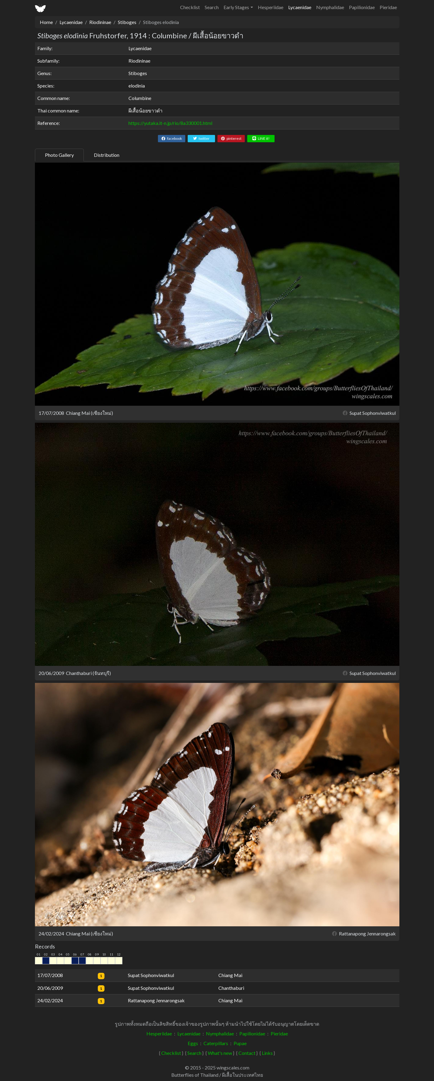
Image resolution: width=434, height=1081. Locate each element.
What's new (220, 1053)
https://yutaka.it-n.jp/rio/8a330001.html (170, 123)
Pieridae (388, 7)
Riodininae (100, 22)
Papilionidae (362, 7)
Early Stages (236, 7)
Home (46, 22)
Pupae (240, 1043)
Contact (246, 1053)
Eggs (193, 1043)
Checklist (190, 7)
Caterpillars (215, 1043)
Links (267, 1053)
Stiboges (127, 22)
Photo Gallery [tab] (59, 155)
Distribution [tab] (106, 155)
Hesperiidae (270, 7)
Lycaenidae (299, 7)
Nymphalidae (330, 7)
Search (212, 7)
